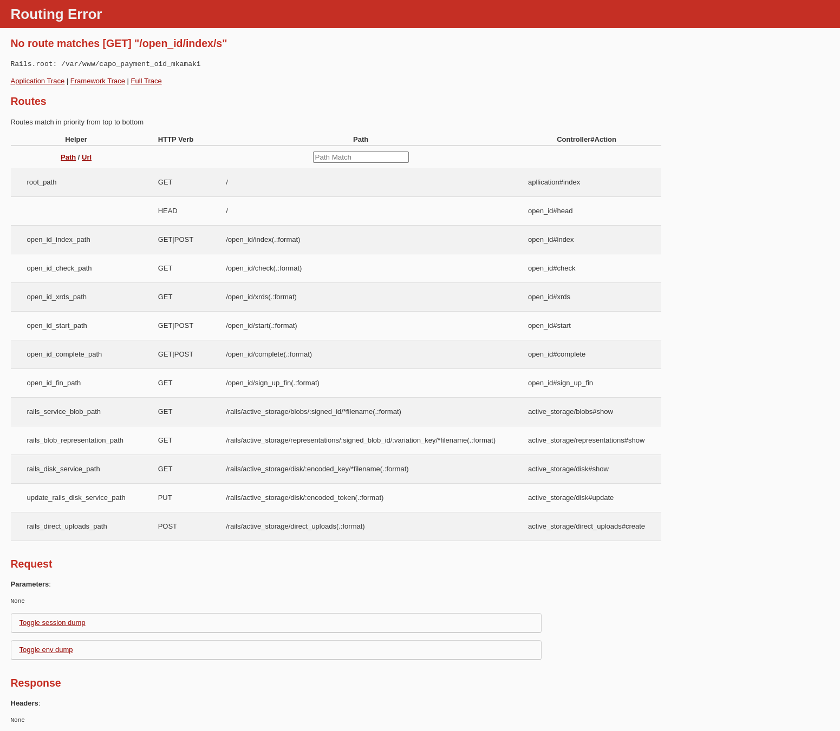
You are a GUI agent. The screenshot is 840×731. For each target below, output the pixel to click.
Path (68, 157)
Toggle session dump (52, 622)
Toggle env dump (46, 650)
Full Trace (146, 81)
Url (87, 157)
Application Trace (38, 81)
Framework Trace (97, 81)
